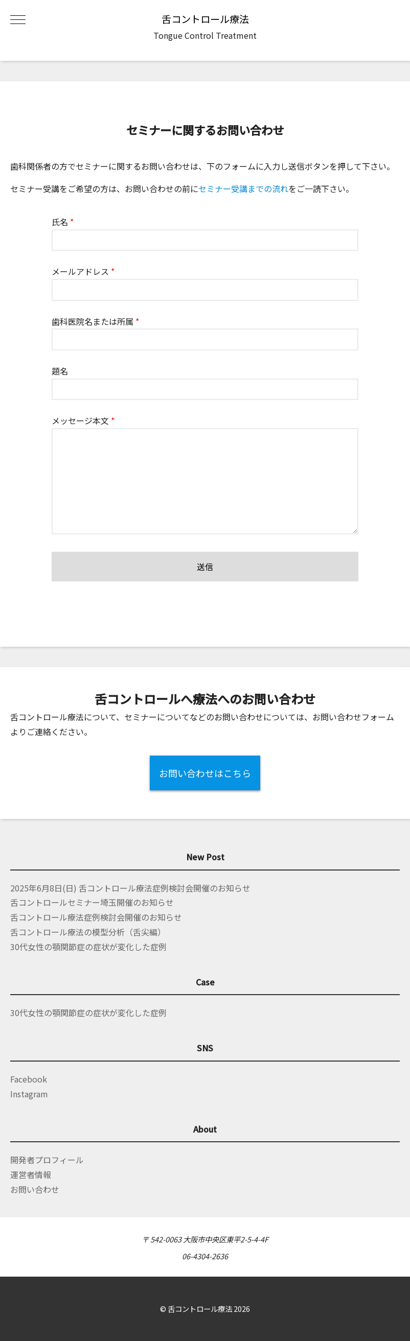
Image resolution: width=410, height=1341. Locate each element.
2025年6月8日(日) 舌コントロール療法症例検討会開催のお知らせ (130, 888)
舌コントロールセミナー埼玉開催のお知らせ (92, 902)
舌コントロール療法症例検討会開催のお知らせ (96, 917)
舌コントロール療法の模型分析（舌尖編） (88, 932)
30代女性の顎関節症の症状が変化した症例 (88, 946)
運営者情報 (30, 1174)
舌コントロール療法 (205, 19)
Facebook (28, 1079)
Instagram (29, 1094)
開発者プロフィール (47, 1160)
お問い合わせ (34, 1189)
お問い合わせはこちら (205, 773)
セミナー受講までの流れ (243, 188)
